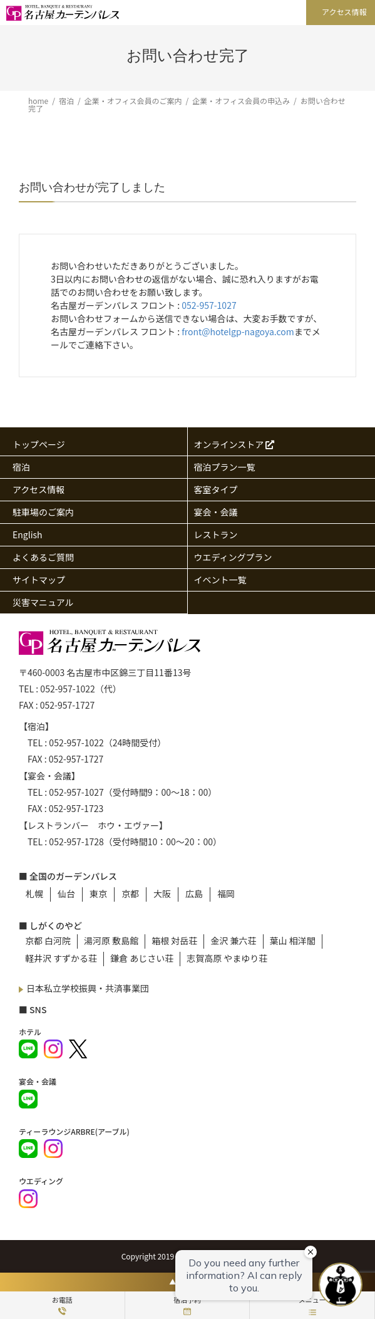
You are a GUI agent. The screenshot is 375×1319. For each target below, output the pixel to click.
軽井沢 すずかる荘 (61, 958)
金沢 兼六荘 (233, 940)
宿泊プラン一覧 (224, 467)
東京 (98, 893)
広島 (194, 893)
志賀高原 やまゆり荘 (227, 958)
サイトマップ (39, 579)
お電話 (62, 1305)
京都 (130, 893)
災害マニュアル (43, 602)
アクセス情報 (344, 11)
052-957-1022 (67, 688)
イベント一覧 (220, 579)
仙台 (66, 893)
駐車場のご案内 (43, 512)
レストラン (216, 534)
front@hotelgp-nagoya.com (238, 331)
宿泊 (21, 467)
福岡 (226, 893)
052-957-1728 (76, 841)
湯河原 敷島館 (111, 940)
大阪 (162, 893)
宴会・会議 (216, 512)
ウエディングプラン (233, 557)
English (28, 534)
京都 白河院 (48, 940)
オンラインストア (234, 444)
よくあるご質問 (43, 557)
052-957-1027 (209, 305)
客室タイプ (216, 489)
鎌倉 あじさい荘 (141, 958)
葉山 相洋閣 (293, 940)
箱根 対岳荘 (174, 940)
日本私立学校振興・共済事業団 (87, 988)
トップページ (39, 444)
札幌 (34, 893)
